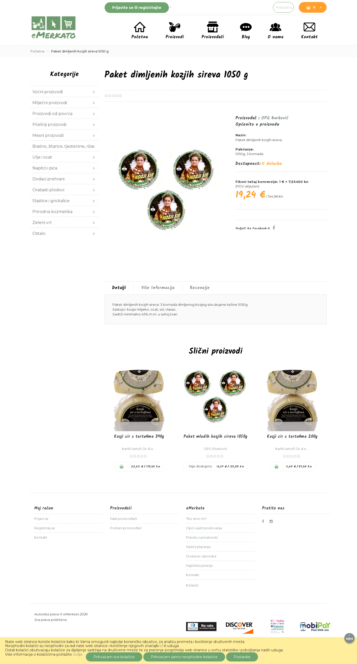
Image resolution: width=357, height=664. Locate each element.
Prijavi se (41, 519)
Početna (37, 51)
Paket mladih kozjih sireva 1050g (215, 436)
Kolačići (192, 585)
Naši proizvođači (123, 519)
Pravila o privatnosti (202, 537)
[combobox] (253, 7)
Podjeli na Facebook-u (252, 228)
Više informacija (157, 288)
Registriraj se (44, 528)
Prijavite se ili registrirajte (136, 7)
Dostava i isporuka (201, 556)
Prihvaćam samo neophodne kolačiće (184, 657)
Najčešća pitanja (199, 565)
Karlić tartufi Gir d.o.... (139, 449)
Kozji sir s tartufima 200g (292, 436)
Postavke (242, 657)
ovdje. (78, 654)
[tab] (119, 288)
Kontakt (40, 537)
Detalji (119, 288)
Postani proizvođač (126, 528)
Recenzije (200, 288)
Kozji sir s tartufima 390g (139, 436)
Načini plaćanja (198, 547)
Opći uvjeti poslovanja (204, 528)
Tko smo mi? (196, 519)
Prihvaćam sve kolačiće (114, 657)
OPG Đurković (274, 118)
